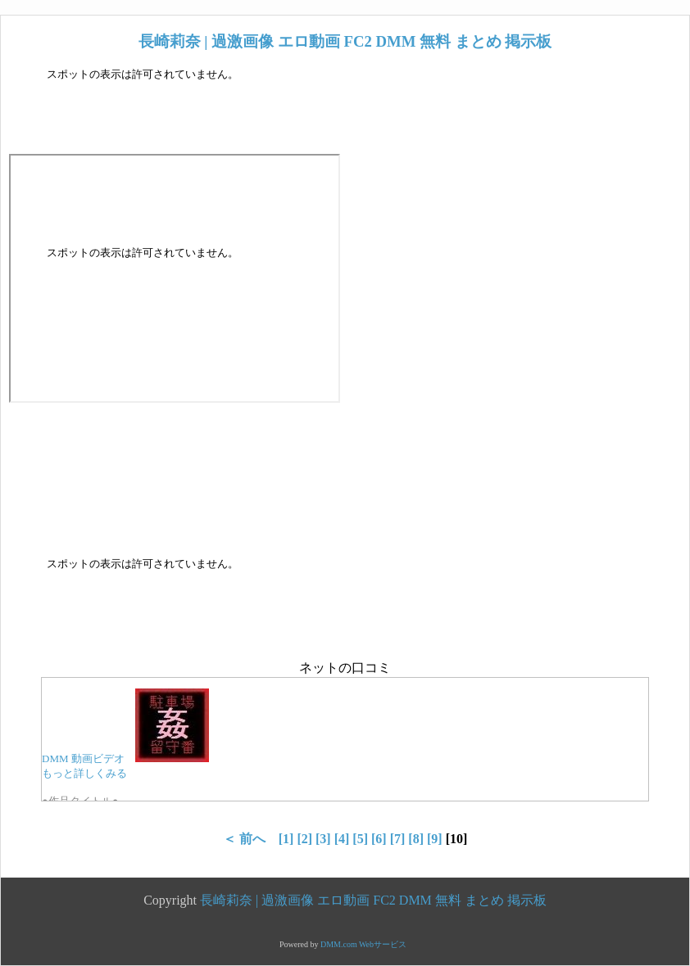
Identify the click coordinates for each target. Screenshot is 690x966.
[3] (323, 839)
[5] (360, 839)
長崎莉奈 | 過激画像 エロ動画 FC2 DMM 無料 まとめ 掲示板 (345, 41)
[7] (398, 839)
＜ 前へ (244, 839)
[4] (342, 839)
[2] (304, 839)
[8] (416, 839)
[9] (435, 839)
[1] (286, 839)
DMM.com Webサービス (363, 944)
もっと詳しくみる (84, 773)
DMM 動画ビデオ (83, 758)
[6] (379, 839)
